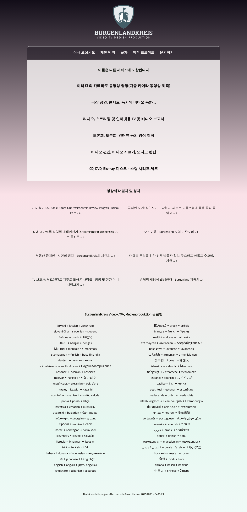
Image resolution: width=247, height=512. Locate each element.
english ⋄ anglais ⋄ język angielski (75, 465)
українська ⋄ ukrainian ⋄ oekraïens (75, 383)
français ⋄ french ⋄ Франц (171, 331)
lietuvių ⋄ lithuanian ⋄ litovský (75, 442)
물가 (123, 53)
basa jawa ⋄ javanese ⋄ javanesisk (171, 349)
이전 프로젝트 (143, 53)
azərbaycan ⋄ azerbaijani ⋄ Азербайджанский (171, 343)
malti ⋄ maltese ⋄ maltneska (171, 337)
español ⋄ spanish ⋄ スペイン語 (172, 378)
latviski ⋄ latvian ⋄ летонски (75, 326)
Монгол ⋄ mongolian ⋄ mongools (75, 349)
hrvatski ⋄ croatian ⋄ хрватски (75, 407)
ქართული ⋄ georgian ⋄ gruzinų (75, 418)
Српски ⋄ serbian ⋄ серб (75, 424)
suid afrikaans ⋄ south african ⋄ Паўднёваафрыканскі (75, 366)
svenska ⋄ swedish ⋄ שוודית (172, 424)
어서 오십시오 (84, 53)
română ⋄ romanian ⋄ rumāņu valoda (75, 395)
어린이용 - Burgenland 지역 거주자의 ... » (171, 232)
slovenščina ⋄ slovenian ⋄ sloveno (75, 331)
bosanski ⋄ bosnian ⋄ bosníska (75, 372)
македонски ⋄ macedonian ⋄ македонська (171, 442)
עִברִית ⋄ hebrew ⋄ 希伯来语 (171, 413)
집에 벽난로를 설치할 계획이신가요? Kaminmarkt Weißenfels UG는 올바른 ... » (75, 235)
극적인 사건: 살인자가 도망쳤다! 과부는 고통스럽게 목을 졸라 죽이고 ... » (172, 211)
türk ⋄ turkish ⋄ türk (75, 447)
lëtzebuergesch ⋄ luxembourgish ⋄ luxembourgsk (171, 401)
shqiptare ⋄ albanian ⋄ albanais (75, 471)
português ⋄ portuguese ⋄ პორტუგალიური (171, 418)
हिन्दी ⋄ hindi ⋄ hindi (171, 459)
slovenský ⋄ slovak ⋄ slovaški (75, 436)
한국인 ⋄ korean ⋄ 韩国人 (172, 360)
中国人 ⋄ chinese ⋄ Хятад (171, 471)
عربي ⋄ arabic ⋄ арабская (171, 430)
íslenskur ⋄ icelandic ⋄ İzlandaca (171, 366)
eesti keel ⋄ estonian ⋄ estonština (171, 389)
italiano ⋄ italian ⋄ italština (172, 465)
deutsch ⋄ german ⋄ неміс (75, 360)
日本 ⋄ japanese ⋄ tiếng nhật (76, 459)
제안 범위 (107, 53)
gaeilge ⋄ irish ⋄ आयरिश (172, 383)
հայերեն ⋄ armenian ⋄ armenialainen (171, 355)
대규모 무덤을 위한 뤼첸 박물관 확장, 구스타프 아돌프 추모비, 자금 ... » (171, 259)
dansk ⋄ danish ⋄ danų (171, 436)
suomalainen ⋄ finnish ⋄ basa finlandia (75, 355)
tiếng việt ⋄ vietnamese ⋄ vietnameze (171, 372)
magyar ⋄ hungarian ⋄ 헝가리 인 (75, 378)
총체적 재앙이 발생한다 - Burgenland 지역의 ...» (171, 280)
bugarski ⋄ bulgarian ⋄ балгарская (75, 413)
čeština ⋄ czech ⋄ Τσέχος (75, 337)
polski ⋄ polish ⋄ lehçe (75, 401)
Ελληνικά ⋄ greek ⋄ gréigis (171, 326)
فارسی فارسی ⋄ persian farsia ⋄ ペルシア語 (171, 447)
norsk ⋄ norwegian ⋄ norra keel (75, 430)
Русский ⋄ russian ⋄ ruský (171, 453)
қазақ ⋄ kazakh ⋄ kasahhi (75, 389)
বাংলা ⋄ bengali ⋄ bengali (75, 343)
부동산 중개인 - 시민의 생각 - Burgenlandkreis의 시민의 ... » (75, 256)
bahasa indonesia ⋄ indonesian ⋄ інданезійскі (75, 453)
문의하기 (167, 53)
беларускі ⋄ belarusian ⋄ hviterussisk (171, 407)
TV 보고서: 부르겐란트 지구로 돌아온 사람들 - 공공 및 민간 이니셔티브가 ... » (75, 283)
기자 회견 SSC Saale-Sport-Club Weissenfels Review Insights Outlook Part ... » (75, 211)
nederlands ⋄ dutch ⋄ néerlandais (171, 395)
